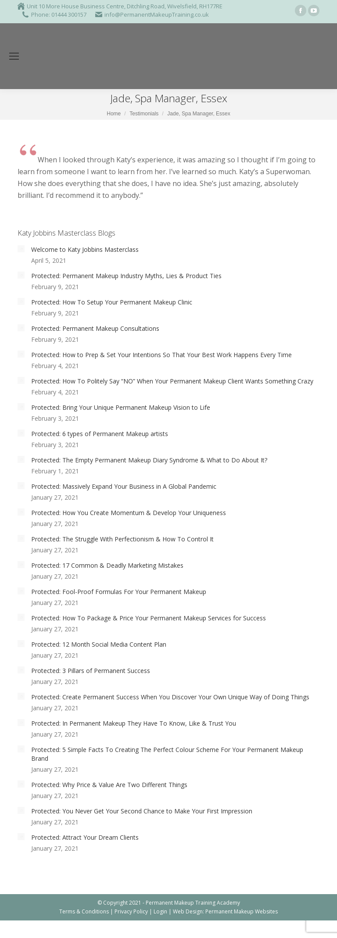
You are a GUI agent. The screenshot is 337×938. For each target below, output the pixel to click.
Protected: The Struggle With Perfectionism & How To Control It (122, 539)
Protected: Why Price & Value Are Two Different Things (109, 784)
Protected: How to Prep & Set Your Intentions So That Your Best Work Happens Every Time (161, 355)
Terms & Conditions (84, 911)
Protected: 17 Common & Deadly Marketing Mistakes (107, 565)
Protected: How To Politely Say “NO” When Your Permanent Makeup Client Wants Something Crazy (172, 381)
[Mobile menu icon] (14, 56)
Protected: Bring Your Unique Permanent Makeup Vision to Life (120, 407)
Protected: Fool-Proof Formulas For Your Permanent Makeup (118, 591)
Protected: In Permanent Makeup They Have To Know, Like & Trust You (133, 723)
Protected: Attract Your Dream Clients (85, 837)
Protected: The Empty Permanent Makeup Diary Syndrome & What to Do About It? (149, 460)
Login (160, 911)
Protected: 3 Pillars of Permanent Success (90, 670)
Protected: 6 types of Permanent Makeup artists (99, 434)
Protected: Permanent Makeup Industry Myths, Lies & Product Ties (126, 276)
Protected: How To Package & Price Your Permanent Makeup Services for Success (148, 618)
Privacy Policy (131, 911)
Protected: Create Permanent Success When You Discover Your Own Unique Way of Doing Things (170, 697)
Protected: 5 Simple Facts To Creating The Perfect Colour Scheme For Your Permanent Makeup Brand (167, 754)
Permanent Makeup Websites (241, 911)
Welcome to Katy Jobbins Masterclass (85, 249)
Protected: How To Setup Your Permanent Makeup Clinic (111, 302)
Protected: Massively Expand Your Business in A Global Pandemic (123, 486)
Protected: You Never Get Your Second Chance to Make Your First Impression (141, 811)
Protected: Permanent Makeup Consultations (95, 328)
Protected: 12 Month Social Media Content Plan (98, 644)
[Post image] (21, 248)
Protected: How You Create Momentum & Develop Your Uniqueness (128, 512)
